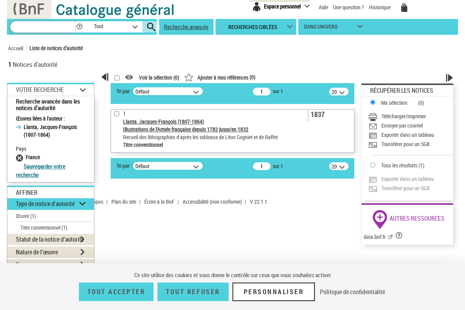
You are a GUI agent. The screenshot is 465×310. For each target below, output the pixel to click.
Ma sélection (394, 102)
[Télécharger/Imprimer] (410, 116)
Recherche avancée (186, 27)
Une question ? (348, 7)
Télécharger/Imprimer (403, 116)
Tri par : (124, 91)
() (219, 77)
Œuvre (26, 216)
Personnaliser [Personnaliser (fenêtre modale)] (274, 292)
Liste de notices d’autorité (56, 48)
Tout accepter (116, 292)
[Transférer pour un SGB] (410, 144)
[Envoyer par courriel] (410, 125)
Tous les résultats (399, 165)
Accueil (15, 48)
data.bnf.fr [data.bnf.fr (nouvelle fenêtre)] (375, 236)
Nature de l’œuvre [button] (37, 252)
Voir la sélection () (159, 77)
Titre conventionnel (44, 227)
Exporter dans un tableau (407, 134)
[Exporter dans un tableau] (410, 135)
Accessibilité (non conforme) (212, 201)
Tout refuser (193, 292)
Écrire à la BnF (159, 201)
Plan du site (123, 201)
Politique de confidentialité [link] (352, 292)
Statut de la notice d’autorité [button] (50, 239)
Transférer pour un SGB (405, 144)
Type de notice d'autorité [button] (45, 203)
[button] (79, 26)
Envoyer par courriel (402, 125)
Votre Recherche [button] (40, 89)
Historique (380, 7)
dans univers (320, 28)
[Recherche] (42, 26)
